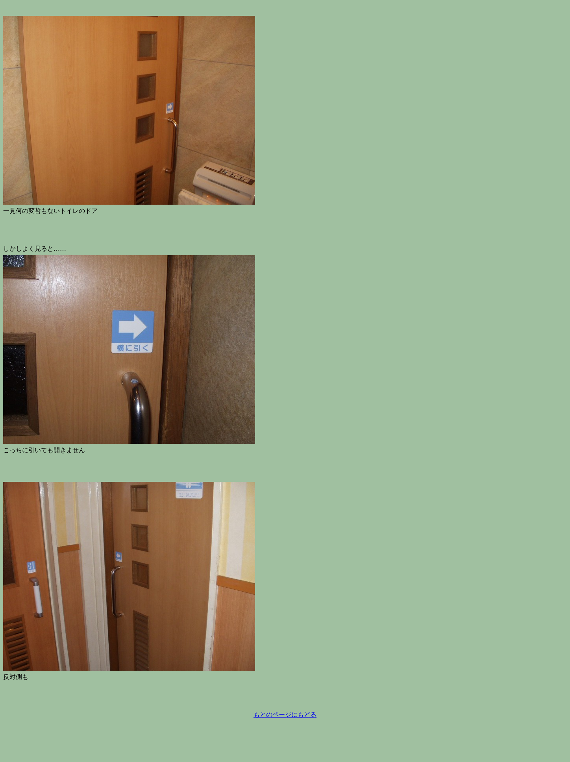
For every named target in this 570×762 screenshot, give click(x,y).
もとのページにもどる (285, 714)
